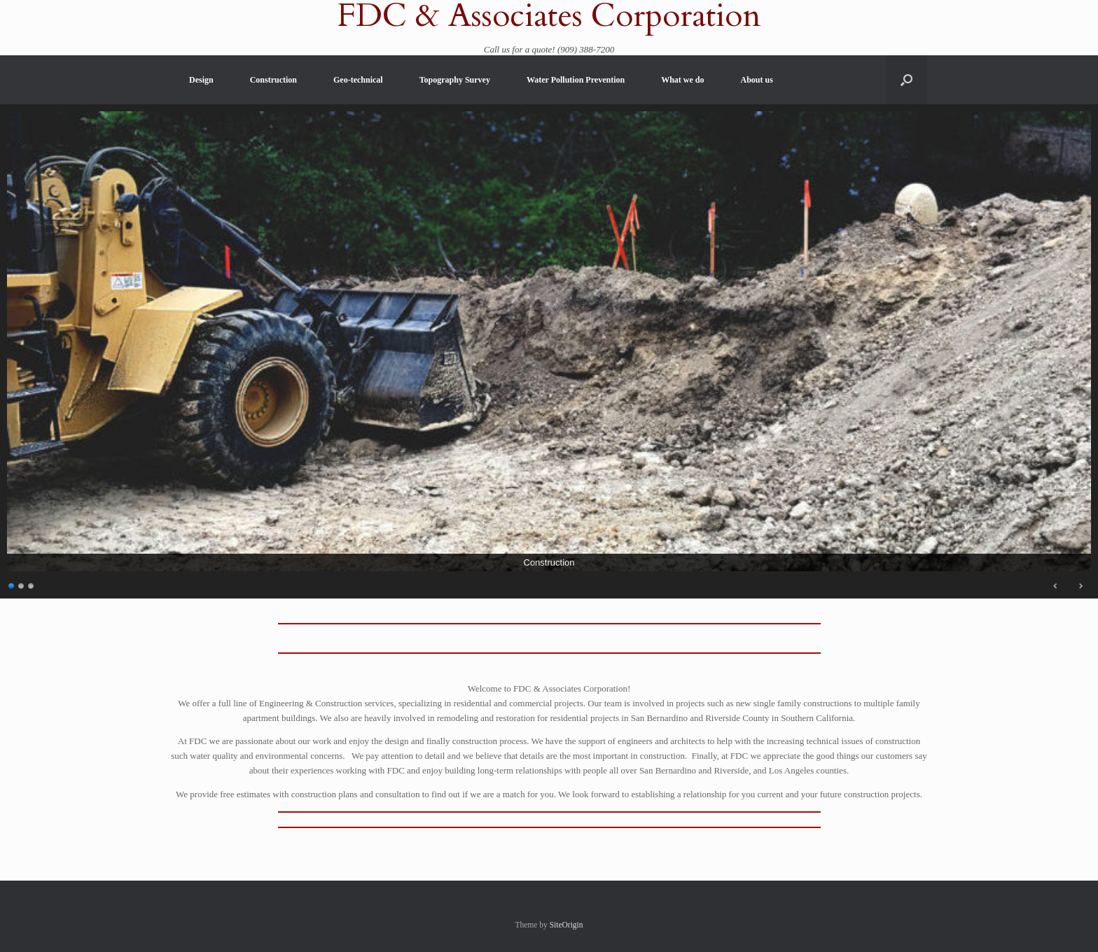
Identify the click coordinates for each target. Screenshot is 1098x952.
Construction (273, 80)
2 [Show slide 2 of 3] (21, 584)
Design (201, 80)
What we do (682, 80)
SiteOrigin (566, 924)
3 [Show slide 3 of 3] (31, 584)
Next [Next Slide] (1080, 585)
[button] (906, 79)
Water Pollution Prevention (576, 80)
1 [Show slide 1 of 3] (11, 584)
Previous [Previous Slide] (1055, 585)
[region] (549, 351)
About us (756, 80)
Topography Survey (454, 80)
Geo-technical (358, 80)
